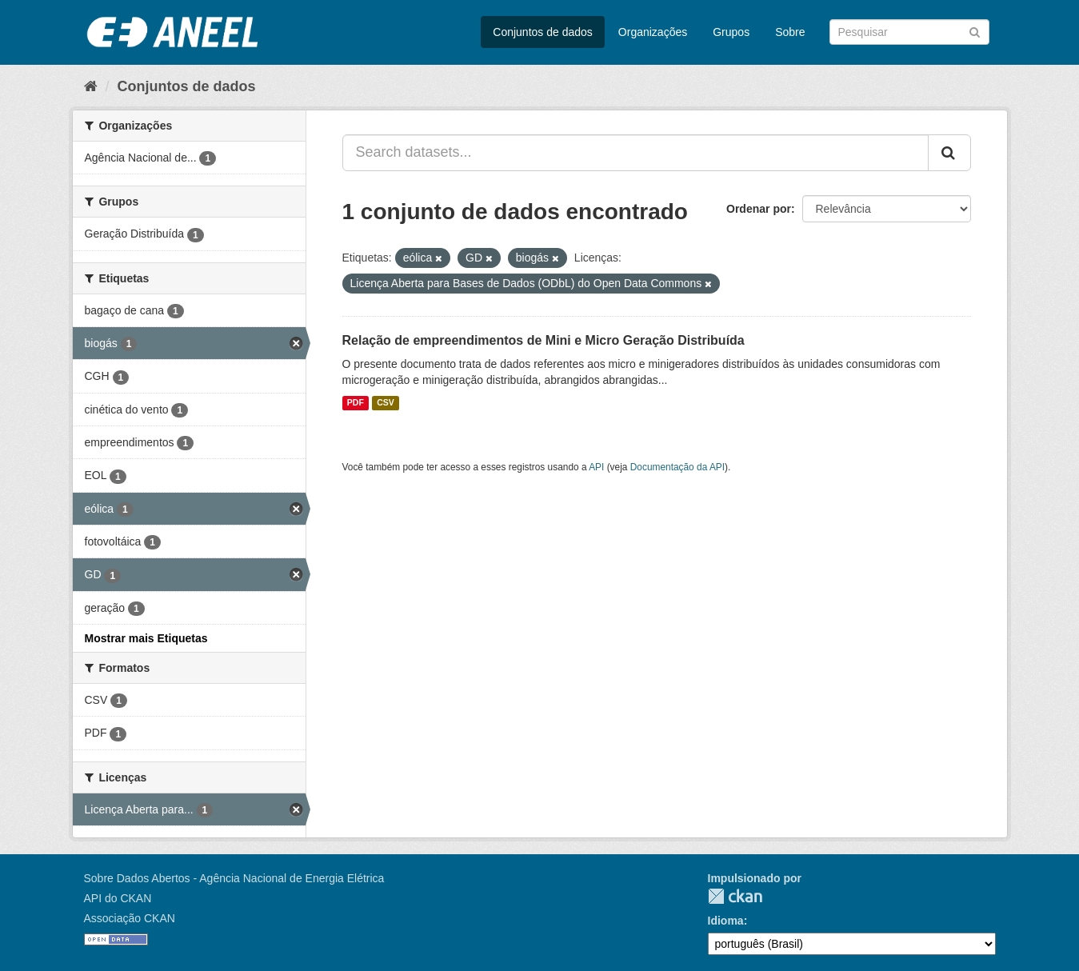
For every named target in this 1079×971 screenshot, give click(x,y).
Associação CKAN (129, 918)
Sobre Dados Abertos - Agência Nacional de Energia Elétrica (234, 878)
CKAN (735, 896)
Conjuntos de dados (543, 32)
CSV (385, 403)
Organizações (652, 32)
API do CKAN (118, 898)
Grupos (731, 32)
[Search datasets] (909, 32)
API (596, 467)
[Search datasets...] (635, 152)
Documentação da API (677, 467)
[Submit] (974, 31)
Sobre (790, 32)
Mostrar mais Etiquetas (146, 638)
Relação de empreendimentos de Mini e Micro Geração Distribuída (543, 340)
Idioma (726, 920)
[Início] (91, 86)
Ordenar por (758, 208)
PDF (355, 403)
